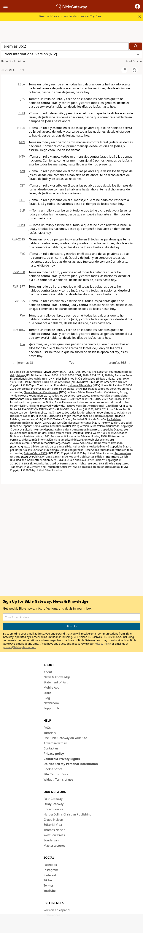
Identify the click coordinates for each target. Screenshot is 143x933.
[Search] (135, 46)
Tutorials (50, 733)
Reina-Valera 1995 (35, 453)
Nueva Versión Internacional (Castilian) (92, 405)
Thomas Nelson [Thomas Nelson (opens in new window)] (54, 830)
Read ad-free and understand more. (70, 16)
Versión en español (57, 910)
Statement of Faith (56, 682)
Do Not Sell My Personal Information (71, 764)
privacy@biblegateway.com (19, 647)
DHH (21, 113)
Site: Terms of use (56, 774)
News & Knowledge (57, 677)
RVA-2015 (18, 239)
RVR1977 (19, 286)
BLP (22, 210)
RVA (22, 315)
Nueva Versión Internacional (109, 395)
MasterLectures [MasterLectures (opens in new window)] (54, 845)
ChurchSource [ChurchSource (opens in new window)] (53, 809)
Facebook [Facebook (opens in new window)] (50, 865)
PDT (22, 200)
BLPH (21, 225)
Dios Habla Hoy (37, 378)
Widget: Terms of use (58, 779)
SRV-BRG (19, 330)
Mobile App (51, 687)
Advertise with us (56, 743)
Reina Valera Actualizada (49, 426)
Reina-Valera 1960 (59, 433)
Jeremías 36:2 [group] (12, 70)
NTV (22, 156)
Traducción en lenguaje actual (101, 467)
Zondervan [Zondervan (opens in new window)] (51, 840)
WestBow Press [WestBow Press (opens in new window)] (54, 835)
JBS (22, 99)
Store (47, 693)
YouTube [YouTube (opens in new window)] (50, 891)
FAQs (47, 728)
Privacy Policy (102, 643)
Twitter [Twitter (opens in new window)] (48, 885)
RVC (22, 254)
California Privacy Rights (62, 759)
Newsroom (51, 703)
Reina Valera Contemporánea (74, 429)
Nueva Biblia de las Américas (51, 382)
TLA (22, 344)
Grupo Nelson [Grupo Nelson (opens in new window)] (53, 820)
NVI (22, 171)
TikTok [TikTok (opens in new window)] (48, 880)
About (48, 672)
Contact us (51, 748)
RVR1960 (19, 272)
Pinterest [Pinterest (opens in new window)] (50, 875)
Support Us (51, 708)
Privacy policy (54, 754)
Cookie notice (53, 769)
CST (22, 185)
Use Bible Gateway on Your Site (65, 738)
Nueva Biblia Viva (81, 385)
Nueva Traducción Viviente (41, 392)
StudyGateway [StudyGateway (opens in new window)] (53, 804)
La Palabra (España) (101, 416)
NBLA (21, 128)
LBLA (21, 84)
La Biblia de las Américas (26, 371)
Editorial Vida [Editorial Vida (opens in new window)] (53, 825)
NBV (22, 142)
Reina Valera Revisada (108, 443)
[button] (137, 6)
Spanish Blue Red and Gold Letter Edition (77, 456)
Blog (47, 698)
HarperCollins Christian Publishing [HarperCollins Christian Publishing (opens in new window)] (67, 814)
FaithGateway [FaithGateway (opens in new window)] (53, 799)
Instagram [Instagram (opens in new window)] (51, 870)
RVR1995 (19, 301)
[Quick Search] (65, 46)
